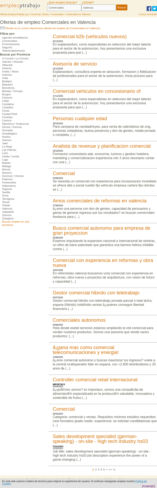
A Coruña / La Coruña (15, 58)
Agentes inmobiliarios (15, 37)
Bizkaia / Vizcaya (12, 91)
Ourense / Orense (13, 175)
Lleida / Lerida (10, 156)
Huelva (6, 136)
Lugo (5, 159)
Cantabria (8, 104)
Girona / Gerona (12, 127)
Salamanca (9, 185)
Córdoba (7, 117)
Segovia (7, 189)
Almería (6, 68)
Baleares (7, 84)
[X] (153, 486)
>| (114, 469)
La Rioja (7, 146)
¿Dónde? (88, 2)
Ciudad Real (9, 113)
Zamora (6, 215)
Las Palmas (9, 149)
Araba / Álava (10, 71)
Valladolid (8, 211)
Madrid (6, 162)
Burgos (6, 94)
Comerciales (9, 40)
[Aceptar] (147, 486)
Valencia (7, 208)
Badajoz (7, 81)
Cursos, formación (148, 14)
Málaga (6, 166)
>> (110, 469)
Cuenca (6, 120)
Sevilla (6, 192)
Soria (5, 195)
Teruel (5, 202)
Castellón (7, 107)
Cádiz (5, 100)
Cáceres (7, 97)
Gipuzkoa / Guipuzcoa (15, 123)
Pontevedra (9, 182)
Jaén (5, 143)
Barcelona (8, 87)
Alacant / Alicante (12, 61)
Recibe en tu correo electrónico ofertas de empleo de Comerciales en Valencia (50, 28)
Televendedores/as (13, 50)
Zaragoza (7, 218)
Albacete (7, 65)
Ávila (5, 78)
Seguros (7, 47)
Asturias (7, 74)
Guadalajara (9, 133)
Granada (7, 130)
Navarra (7, 172)
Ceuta (5, 110)
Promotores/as (11, 44)
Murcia (6, 169)
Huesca (6, 140)
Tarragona (8, 198)
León (5, 153)
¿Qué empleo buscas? (62, 2)
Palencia (7, 179)
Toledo (6, 205)
